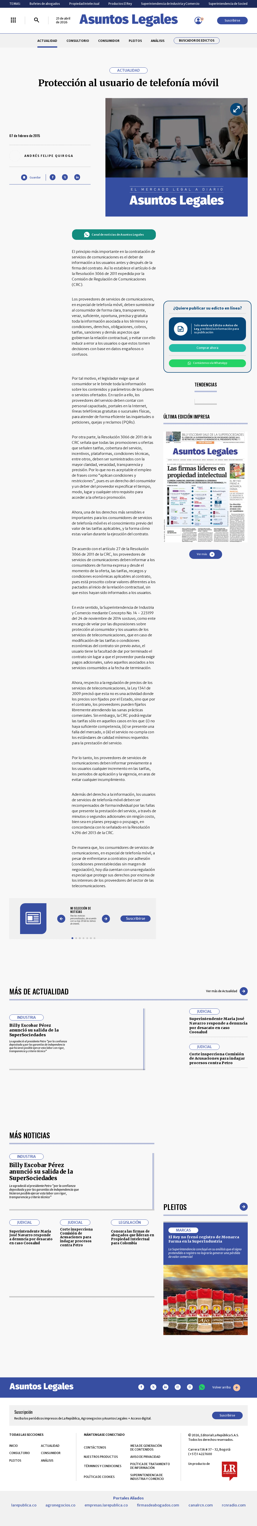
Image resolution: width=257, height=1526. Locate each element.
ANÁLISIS (157, 41)
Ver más (206, 554)
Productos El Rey (120, 4)
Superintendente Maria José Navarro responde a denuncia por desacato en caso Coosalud (218, 1025)
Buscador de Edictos (196, 40)
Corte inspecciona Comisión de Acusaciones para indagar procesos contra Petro (217, 1058)
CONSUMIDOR (108, 41)
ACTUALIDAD (47, 41)
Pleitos (175, 1348)
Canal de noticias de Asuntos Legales (114, 234)
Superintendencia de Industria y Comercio (170, 4)
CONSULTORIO (78, 41)
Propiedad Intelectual (84, 4)
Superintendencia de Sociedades (231, 4)
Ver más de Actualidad (227, 991)
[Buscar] (37, 20)
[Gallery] (83, 916)
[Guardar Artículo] (31, 177)
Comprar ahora (207, 348)
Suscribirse (232, 20)
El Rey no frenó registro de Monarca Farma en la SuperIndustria (203, 1380)
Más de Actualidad (39, 991)
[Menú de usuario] (198, 20)
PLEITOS (135, 41)
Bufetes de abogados (45, 4)
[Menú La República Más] (13, 20)
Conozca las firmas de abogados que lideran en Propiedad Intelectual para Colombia (132, 1379)
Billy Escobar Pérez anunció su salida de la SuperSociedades (34, 1030)
